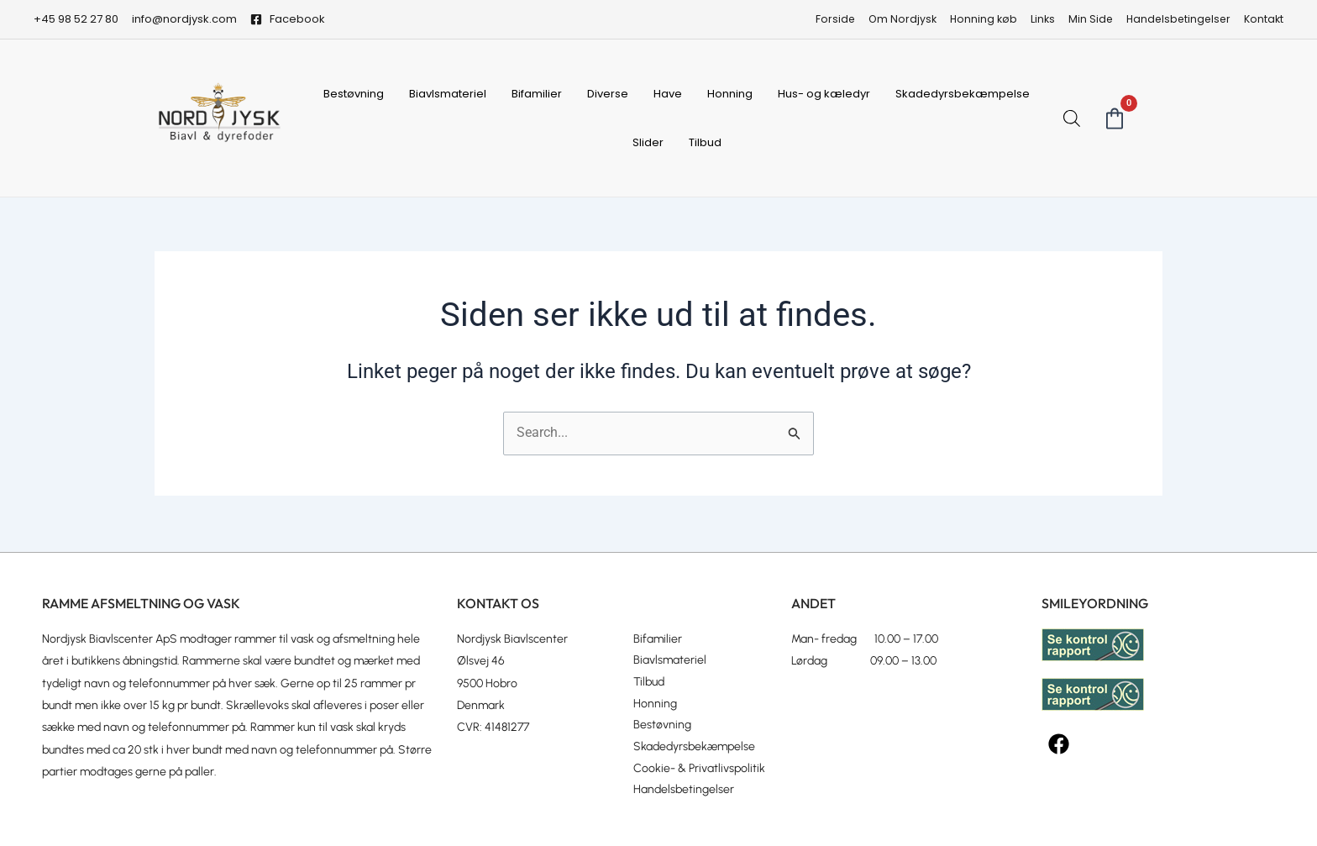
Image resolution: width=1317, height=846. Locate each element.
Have (667, 94)
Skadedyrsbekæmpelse (962, 94)
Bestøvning (353, 94)
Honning (730, 94)
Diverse (607, 94)
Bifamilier (537, 94)
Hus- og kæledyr (824, 94)
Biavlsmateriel (447, 94)
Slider (648, 142)
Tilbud (705, 142)
